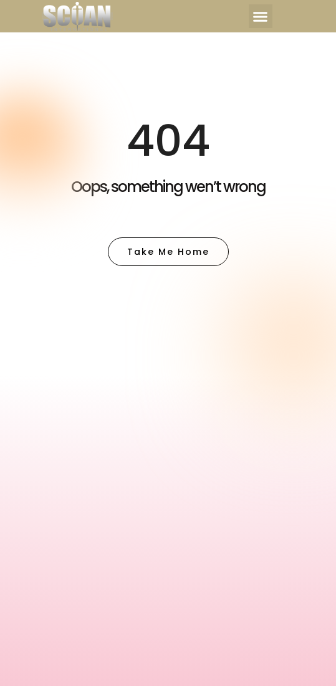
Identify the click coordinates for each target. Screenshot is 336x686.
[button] (260, 16)
